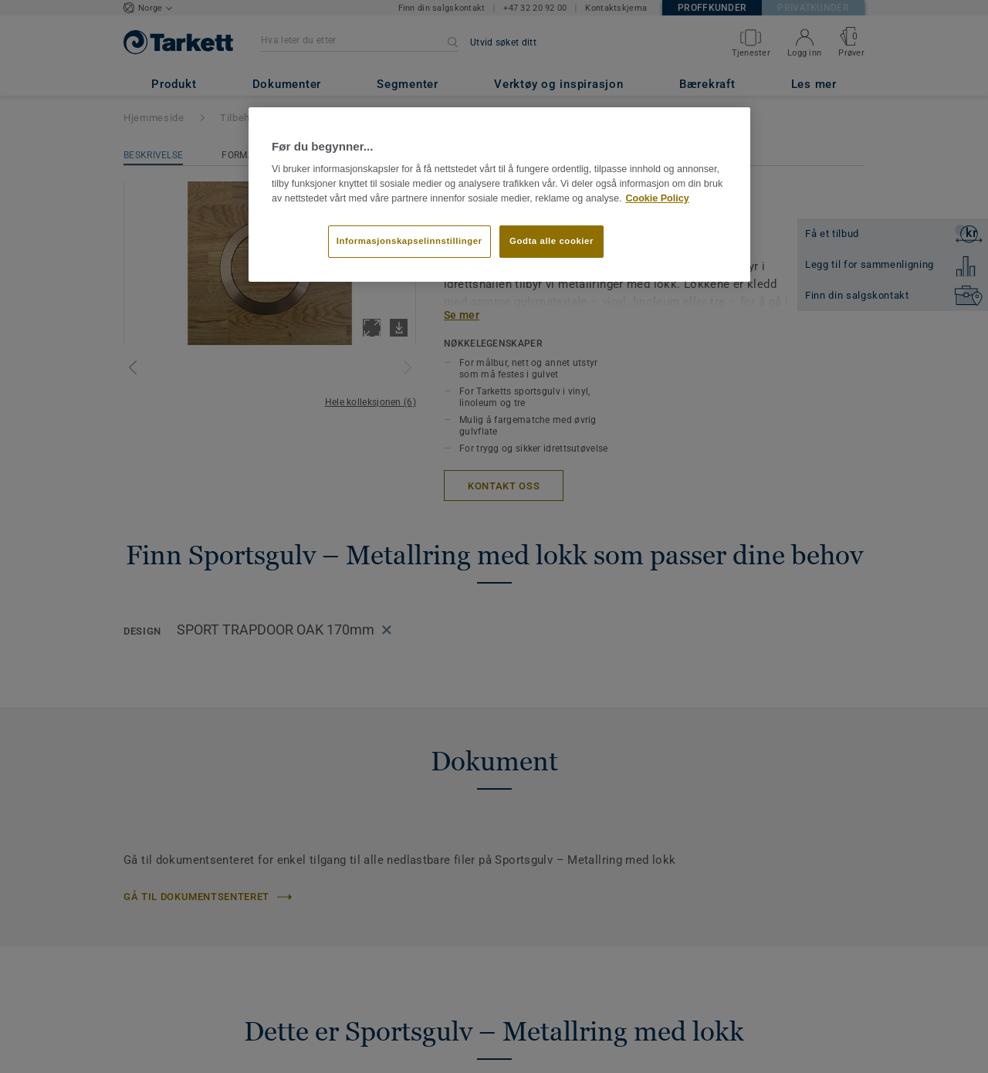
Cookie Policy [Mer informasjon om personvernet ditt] (657, 198)
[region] (499, 194)
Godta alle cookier (551, 240)
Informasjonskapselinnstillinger (409, 240)
